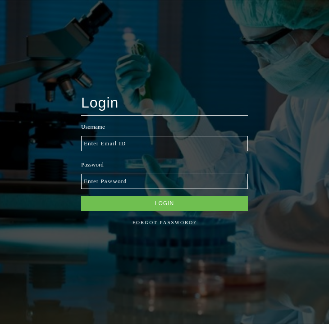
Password (92, 164)
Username (93, 126)
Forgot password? (164, 222)
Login (164, 203)
